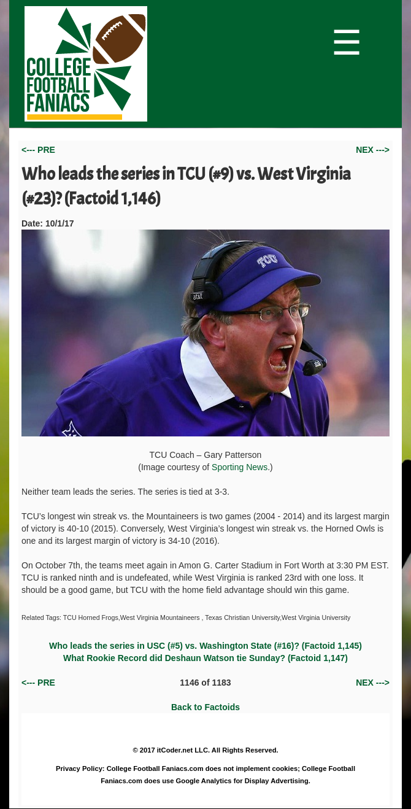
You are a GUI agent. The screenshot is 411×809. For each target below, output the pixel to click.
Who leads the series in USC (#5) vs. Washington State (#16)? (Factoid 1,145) (205, 646)
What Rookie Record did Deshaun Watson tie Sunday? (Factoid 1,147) (205, 658)
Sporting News (239, 467)
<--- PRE (38, 150)
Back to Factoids (205, 707)
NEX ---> (373, 150)
